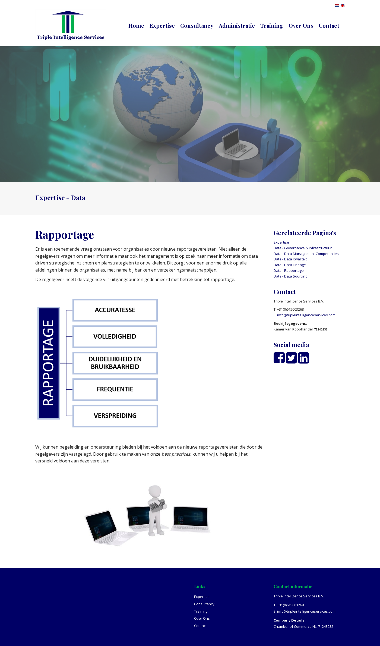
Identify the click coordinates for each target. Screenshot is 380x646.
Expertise (162, 25)
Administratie (237, 25)
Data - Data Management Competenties (306, 253)
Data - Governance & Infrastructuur (303, 247)
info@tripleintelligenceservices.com (306, 315)
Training (271, 25)
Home (136, 25)
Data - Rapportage (289, 270)
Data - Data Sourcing (290, 276)
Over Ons (301, 25)
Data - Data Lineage (290, 264)
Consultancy (196, 25)
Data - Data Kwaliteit (290, 259)
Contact (329, 25)
